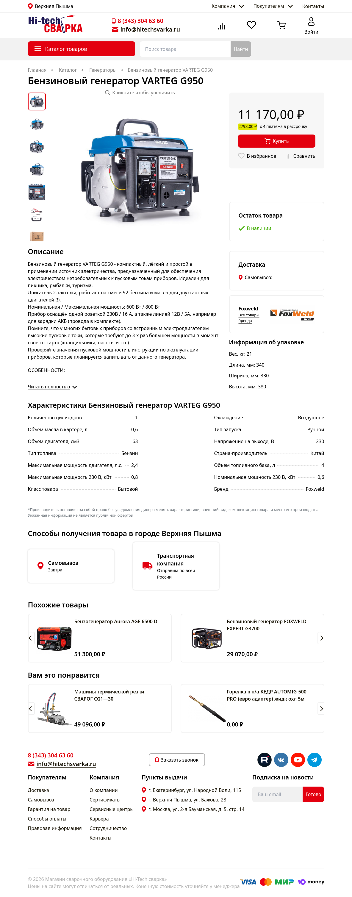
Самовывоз (41, 799)
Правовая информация (55, 828)
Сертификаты (105, 799)
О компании (104, 790)
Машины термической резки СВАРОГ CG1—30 (109, 695)
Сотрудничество (108, 828)
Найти (241, 49)
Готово (313, 794)
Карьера (99, 818)
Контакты (313, 6)
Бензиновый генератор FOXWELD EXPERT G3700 (266, 625)
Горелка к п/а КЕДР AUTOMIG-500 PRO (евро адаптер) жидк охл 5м (267, 695)
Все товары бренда (249, 317)
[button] (31, 638)
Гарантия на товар (49, 809)
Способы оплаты (47, 818)
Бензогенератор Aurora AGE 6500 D (115, 621)
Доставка (38, 790)
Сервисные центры (112, 809)
